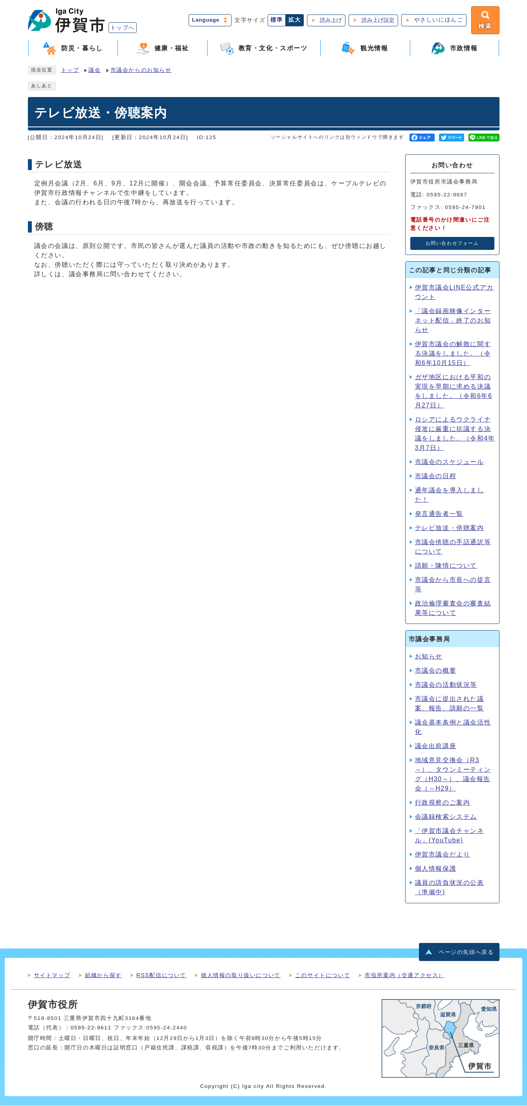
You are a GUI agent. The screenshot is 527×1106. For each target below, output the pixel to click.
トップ (70, 70)
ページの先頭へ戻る (466, 953)
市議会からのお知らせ (141, 70)
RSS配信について (161, 975)
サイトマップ (52, 975)
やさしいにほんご (438, 20)
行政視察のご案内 (442, 802)
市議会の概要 (436, 670)
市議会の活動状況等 (446, 684)
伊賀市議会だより (442, 854)
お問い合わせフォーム (452, 243)
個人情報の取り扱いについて (241, 975)
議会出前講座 (436, 746)
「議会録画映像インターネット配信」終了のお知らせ (453, 320)
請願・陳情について (446, 565)
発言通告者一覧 (439, 513)
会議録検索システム (446, 816)
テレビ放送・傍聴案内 (449, 528)
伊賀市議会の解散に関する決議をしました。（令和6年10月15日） (453, 353)
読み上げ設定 (377, 20)
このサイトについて (322, 975)
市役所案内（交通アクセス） (404, 975)
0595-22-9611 (91, 1028)
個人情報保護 (436, 868)
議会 (94, 70)
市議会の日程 (436, 476)
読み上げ (331, 20)
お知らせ (429, 656)
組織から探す (103, 975)
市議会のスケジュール (449, 462)
